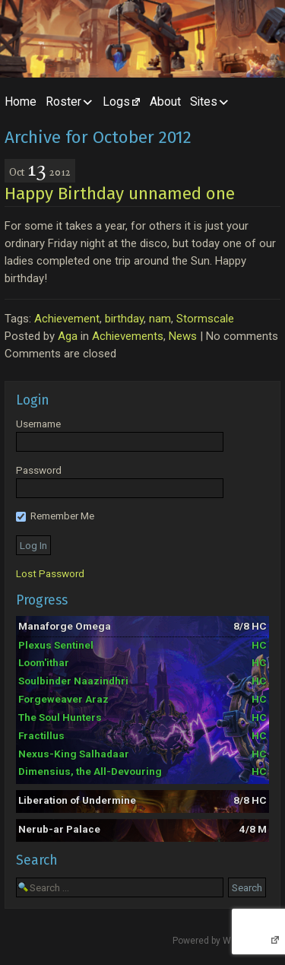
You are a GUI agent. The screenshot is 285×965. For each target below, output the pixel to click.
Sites (203, 101)
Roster (63, 101)
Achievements (127, 336)
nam (160, 318)
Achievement (67, 318)
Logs (116, 101)
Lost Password (50, 573)
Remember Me (55, 515)
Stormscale (205, 318)
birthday (124, 318)
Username (38, 423)
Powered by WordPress (221, 940)
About (165, 101)
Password (39, 470)
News (183, 336)
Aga (68, 336)
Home (20, 101)
